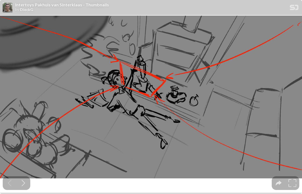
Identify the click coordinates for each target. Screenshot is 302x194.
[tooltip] (279, 183)
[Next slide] (23, 183)
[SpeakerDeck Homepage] (294, 8)
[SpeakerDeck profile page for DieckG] (7, 8)
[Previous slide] (10, 183)
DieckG (26, 10)
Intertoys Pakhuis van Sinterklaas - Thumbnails (62, 5)
